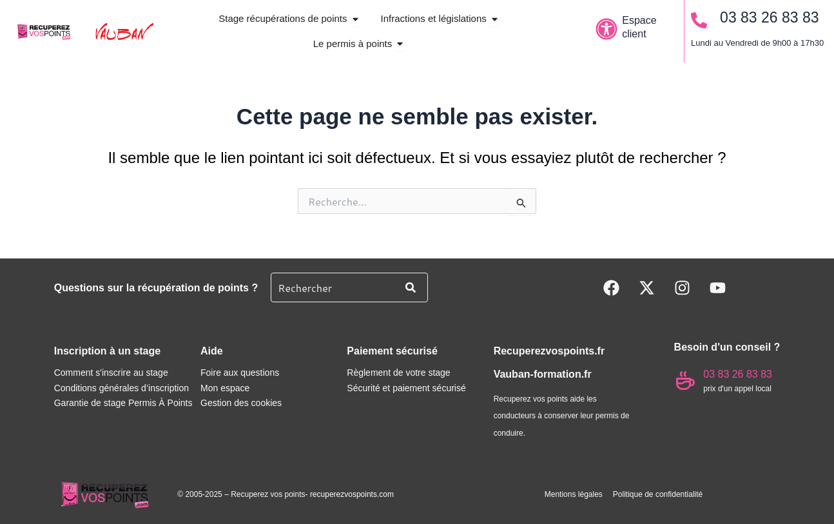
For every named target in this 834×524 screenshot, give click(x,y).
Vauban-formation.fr (543, 374)
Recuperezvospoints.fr (549, 350)
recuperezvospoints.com (352, 494)
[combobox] (332, 287)
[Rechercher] (413, 287)
